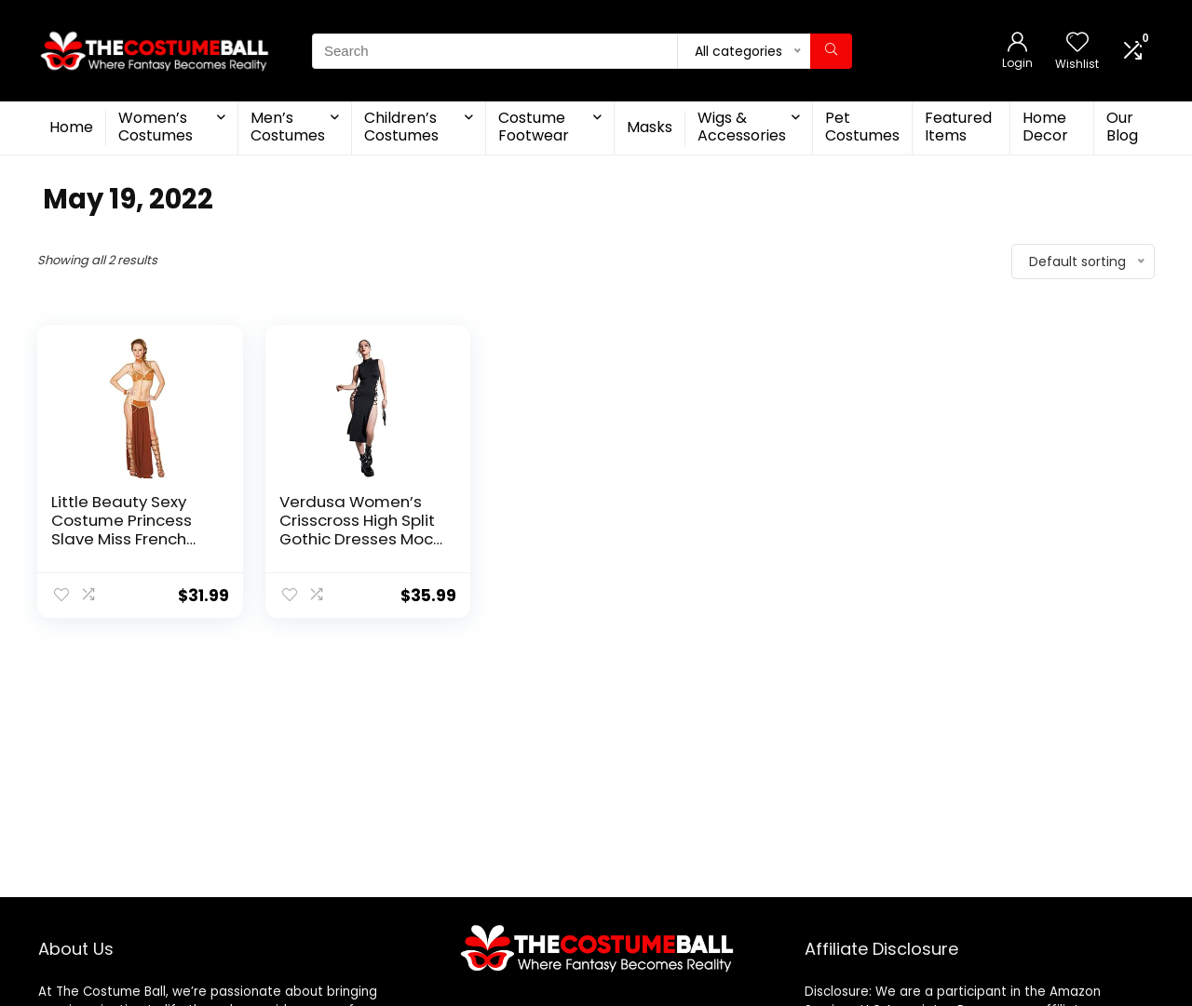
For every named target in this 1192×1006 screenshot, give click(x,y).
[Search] (831, 51)
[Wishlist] (1077, 43)
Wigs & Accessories (742, 126)
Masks (649, 127)
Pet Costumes (862, 126)
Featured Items (958, 126)
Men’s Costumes (288, 126)
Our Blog (1122, 126)
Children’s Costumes (401, 126)
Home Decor (1045, 126)
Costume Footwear (533, 126)
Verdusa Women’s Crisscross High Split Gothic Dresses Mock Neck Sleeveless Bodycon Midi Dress (359, 538)
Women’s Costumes (155, 126)
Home (71, 127)
